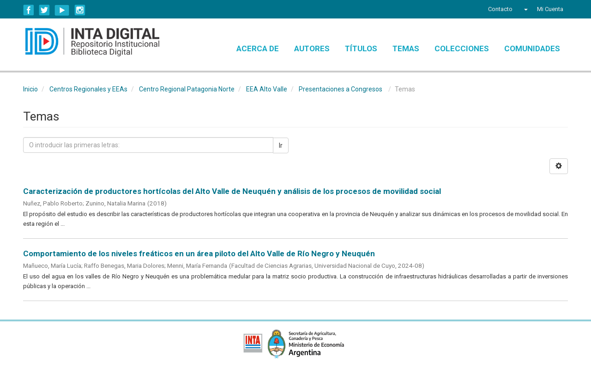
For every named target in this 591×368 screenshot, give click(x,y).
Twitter (44, 10)
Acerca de (257, 48)
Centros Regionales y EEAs (88, 89)
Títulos (361, 48)
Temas (405, 48)
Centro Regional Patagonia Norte (187, 89)
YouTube (62, 10)
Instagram (79, 10)
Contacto (500, 9)
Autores (312, 48)
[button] (524, 9)
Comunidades (532, 48)
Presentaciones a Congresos (340, 89)
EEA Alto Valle (266, 89)
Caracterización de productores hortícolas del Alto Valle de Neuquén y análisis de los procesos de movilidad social (232, 191)
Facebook (28, 10)
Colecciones (461, 48)
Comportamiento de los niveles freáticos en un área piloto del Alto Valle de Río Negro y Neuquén (199, 253)
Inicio (30, 89)
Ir (281, 145)
